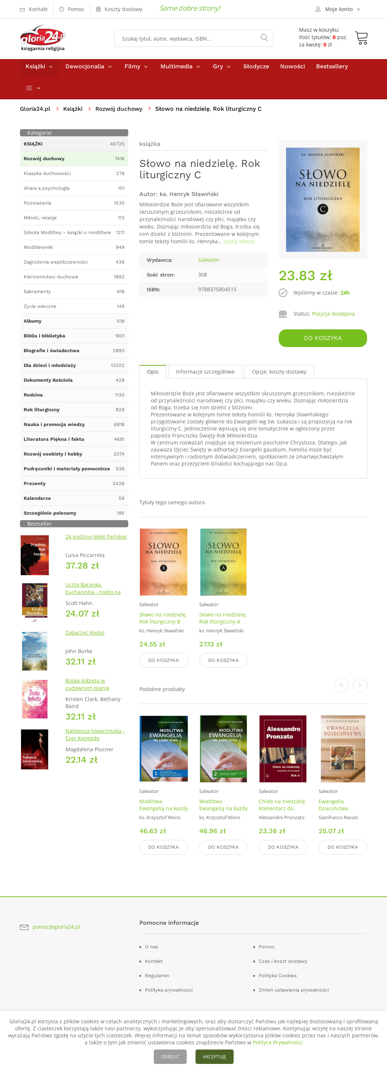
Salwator (209, 263)
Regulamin (157, 975)
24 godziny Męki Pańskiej (96, 539)
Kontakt (154, 961)
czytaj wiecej (239, 244)
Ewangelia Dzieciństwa (333, 806)
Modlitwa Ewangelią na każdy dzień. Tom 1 (163, 809)
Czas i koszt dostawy (283, 961)
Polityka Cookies (278, 975)
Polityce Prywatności (278, 1042)
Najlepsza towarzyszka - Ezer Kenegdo (95, 738)
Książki (35, 69)
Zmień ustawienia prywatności (294, 990)
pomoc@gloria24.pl (56, 926)
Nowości (292, 69)
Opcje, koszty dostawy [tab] (279, 373)
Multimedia (176, 69)
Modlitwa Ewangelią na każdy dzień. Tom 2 (223, 809)
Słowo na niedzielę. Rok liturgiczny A (223, 620)
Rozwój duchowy (121, 112)
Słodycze (256, 69)
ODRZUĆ (170, 1057)
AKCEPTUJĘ (214, 1057)
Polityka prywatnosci (169, 990)
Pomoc (267, 946)
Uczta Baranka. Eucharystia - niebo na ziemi (93, 595)
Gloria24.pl (35, 112)
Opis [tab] (153, 373)
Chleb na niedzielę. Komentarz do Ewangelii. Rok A (282, 809)
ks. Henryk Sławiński (189, 197)
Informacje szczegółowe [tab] (205, 373)
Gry (218, 69)
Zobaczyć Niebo (84, 635)
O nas (151, 946)
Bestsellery (332, 69)
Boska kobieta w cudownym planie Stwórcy (87, 691)
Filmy (132, 69)
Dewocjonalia (84, 69)
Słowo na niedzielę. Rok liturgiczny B (163, 620)
